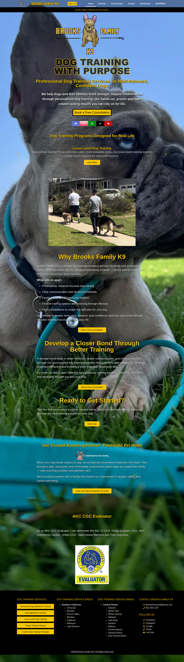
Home (90, 4)
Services (102, 4)
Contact (131, 4)
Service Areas (117, 4)
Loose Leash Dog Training (92, 148)
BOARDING (160, 4)
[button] (18, 154)
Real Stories (145, 4)
